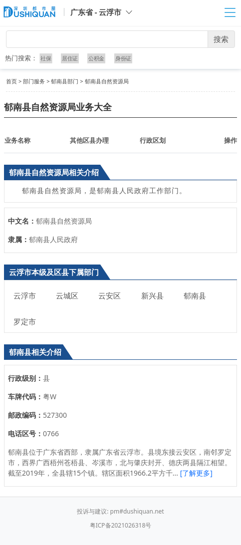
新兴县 (152, 295)
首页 (11, 81)
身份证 (123, 58)
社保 (46, 58)
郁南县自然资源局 (107, 81)
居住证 (70, 58)
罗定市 (24, 321)
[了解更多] (196, 473)
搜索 (221, 39)
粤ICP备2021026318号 (121, 525)
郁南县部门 (64, 81)
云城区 (67, 295)
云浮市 (24, 295)
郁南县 (195, 295)
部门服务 (34, 81)
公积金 (96, 58)
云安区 (109, 295)
